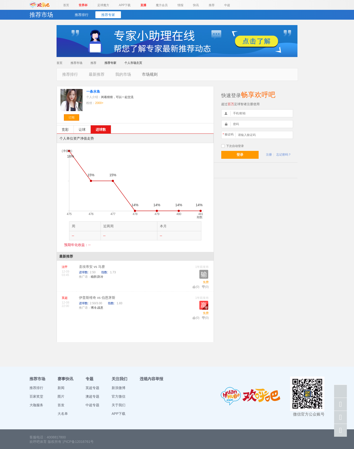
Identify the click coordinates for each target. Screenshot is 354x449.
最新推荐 (96, 74)
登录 (239, 155)
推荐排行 (81, 15)
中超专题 (92, 405)
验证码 (228, 134)
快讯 (196, 5)
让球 (82, 129)
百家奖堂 (36, 396)
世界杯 (83, 5)
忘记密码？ (283, 154)
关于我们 (118, 405)
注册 (269, 154)
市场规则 (150, 74)
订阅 (71, 117)
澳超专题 (92, 396)
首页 (66, 5)
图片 (61, 396)
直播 (143, 5)
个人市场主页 (133, 62)
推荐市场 (76, 62)
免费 (206, 282)
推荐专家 (108, 15)
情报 (180, 5)
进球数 (101, 129)
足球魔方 (103, 5)
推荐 (212, 5)
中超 (227, 5)
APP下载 (125, 5)
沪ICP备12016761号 (78, 442)
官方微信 (118, 396)
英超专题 (92, 388)
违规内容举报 (151, 379)
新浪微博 (118, 388)
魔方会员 (162, 5)
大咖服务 (36, 405)
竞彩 (65, 129)
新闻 (61, 388)
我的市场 (123, 74)
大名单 (63, 414)
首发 (61, 405)
